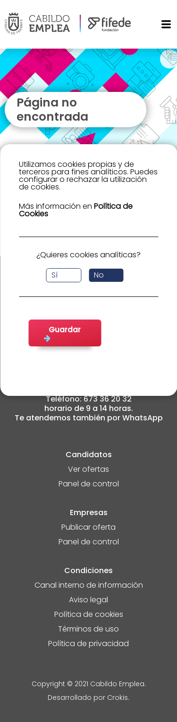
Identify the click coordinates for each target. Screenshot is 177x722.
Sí (54, 275)
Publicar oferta (88, 528)
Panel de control (89, 484)
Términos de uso (88, 629)
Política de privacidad (88, 644)
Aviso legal (88, 600)
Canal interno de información (88, 586)
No (99, 275)
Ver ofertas (88, 470)
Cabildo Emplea (117, 685)
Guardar (65, 330)
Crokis (117, 698)
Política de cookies (88, 615)
